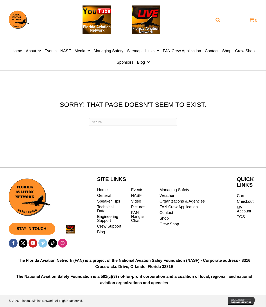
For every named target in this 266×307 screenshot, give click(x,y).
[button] (32, 229)
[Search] (133, 122)
